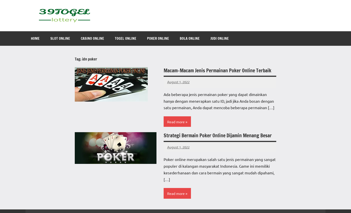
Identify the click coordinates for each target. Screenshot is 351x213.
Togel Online (125, 38)
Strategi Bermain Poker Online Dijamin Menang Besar (218, 135)
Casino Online (92, 38)
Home (35, 38)
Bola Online (190, 38)
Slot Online (60, 38)
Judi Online (219, 38)
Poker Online (158, 38)
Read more (176, 121)
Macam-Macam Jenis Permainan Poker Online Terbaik (217, 70)
